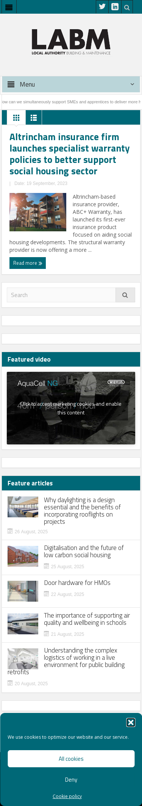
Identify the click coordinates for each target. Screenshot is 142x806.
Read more (27, 263)
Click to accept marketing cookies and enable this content (71, 408)
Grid (16, 119)
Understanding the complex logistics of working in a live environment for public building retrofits (66, 661)
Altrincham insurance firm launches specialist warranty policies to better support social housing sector (69, 154)
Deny (71, 779)
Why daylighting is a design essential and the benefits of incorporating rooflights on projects (82, 510)
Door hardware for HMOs (77, 582)
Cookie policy (67, 796)
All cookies (71, 758)
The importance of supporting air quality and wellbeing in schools (87, 619)
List (34, 120)
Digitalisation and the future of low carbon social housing (84, 551)
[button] (130, 722)
